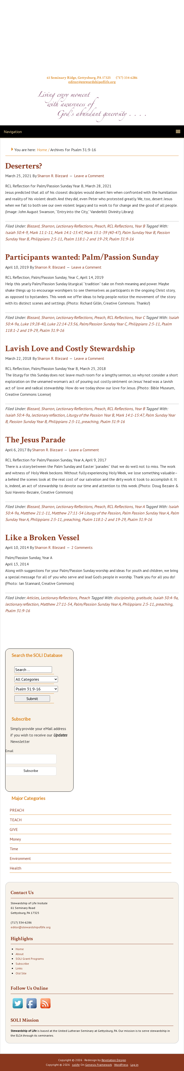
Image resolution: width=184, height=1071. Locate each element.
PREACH (17, 810)
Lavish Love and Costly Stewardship (70, 348)
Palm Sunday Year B (138, 232)
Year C (139, 317)
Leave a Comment (89, 175)
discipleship (124, 597)
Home (20, 949)
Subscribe (22, 963)
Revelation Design (114, 1060)
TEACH (16, 819)
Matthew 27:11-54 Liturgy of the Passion (86, 512)
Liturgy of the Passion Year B (90, 415)
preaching (89, 421)
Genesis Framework (98, 1065)
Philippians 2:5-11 (46, 238)
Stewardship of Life (92, 39)
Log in (134, 1065)
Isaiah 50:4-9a (17, 415)
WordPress (121, 1065)
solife (76, 1065)
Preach (99, 226)
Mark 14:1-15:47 (68, 232)
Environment (20, 858)
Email (9, 751)
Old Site (21, 973)
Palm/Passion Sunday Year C (103, 323)
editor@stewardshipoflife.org (92, 82)
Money (15, 839)
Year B (139, 226)
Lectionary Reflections (74, 226)
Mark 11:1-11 (41, 232)
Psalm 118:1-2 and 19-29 (85, 238)
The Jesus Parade (35, 439)
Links (19, 968)
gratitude (143, 597)
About (20, 954)
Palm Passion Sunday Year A (145, 512)
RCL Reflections (120, 226)
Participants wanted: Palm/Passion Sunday (82, 257)
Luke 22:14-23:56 (62, 323)
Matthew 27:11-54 (56, 604)
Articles (32, 597)
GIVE (14, 829)
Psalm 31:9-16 (121, 238)
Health (15, 868)
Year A (139, 506)
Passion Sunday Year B (28, 421)
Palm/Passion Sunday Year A (97, 604)
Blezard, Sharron (40, 226)
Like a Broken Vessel (42, 537)
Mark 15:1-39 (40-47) (102, 232)
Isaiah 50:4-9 (16, 232)
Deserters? (23, 166)
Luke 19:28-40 (32, 323)
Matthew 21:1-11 (35, 512)
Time (14, 848)
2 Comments (82, 547)
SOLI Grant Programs (30, 958)
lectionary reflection (48, 415)
